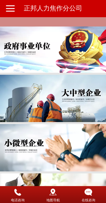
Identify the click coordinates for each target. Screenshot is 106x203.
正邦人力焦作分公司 (53, 8)
